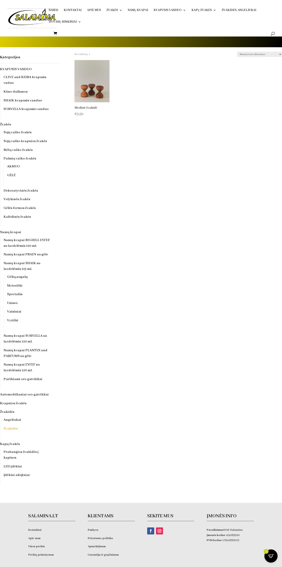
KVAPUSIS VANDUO (168, 10)
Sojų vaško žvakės (18, 132)
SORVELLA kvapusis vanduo (26, 109)
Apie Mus (94, 10)
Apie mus (34, 538)
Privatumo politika (100, 538)
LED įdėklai (13, 466)
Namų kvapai (138, 10)
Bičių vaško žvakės (18, 150)
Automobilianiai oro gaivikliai (24, 394)
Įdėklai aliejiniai (17, 475)
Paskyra (93, 530)
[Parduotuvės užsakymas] (259, 54)
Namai (53, 10)
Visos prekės (36, 546)
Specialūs (14, 294)
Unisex (12, 303)
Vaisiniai (14, 311)
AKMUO (13, 166)
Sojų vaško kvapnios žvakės (25, 141)
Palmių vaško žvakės (20, 158)
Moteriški (14, 286)
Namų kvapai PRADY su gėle (26, 254)
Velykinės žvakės (17, 199)
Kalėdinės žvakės (17, 217)
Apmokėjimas (97, 546)
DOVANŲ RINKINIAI (63, 22)
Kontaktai (73, 10)
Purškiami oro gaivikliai (23, 379)
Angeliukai (12, 420)
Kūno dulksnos (16, 92)
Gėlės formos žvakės (20, 208)
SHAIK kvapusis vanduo (23, 100)
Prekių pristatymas (41, 555)
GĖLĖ (11, 175)
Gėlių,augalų (17, 277)
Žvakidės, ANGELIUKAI (239, 10)
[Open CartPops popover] (271, 556)
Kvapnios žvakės (13, 403)
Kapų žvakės (201, 10)
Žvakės (112, 10)
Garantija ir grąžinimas (103, 555)
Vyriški (12, 320)
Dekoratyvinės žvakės (21, 190)
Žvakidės (7, 412)
